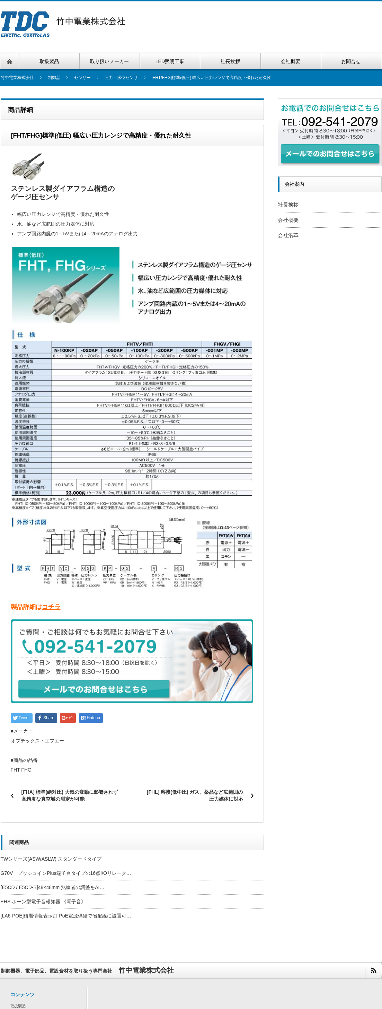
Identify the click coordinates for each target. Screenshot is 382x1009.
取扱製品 (18, 1006)
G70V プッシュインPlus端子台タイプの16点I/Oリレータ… (66, 873)
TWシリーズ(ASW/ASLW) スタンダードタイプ (51, 859)
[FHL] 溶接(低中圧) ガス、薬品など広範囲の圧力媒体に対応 (195, 795)
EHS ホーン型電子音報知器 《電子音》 (43, 901)
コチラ (51, 606)
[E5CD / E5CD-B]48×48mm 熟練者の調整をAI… (53, 887)
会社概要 (288, 220)
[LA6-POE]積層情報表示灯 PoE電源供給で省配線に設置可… (66, 916)
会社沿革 (288, 235)
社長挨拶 (288, 205)
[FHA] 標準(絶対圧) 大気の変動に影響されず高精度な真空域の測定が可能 (69, 795)
